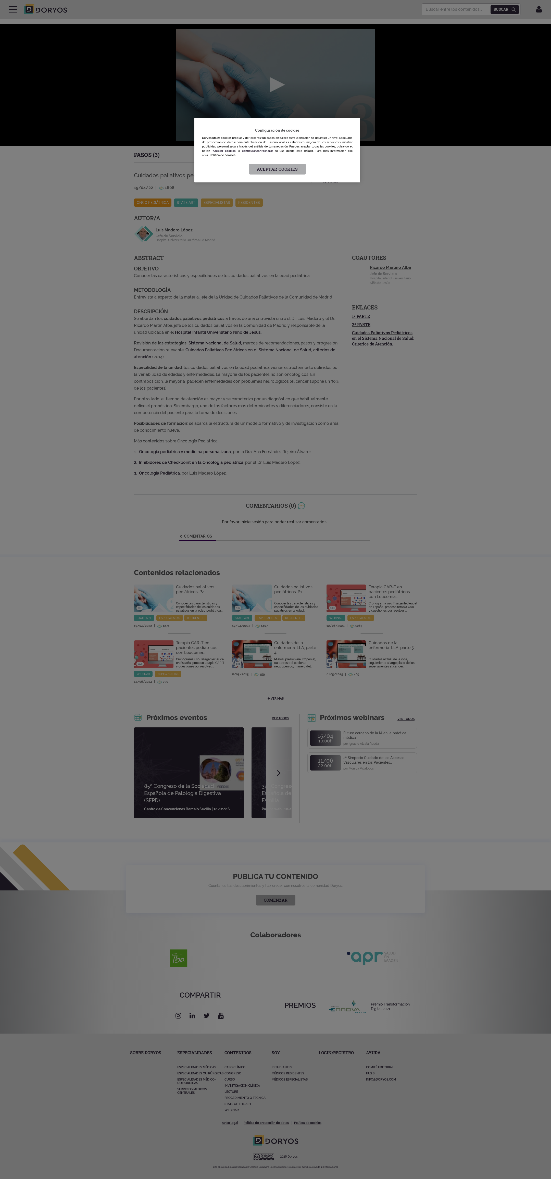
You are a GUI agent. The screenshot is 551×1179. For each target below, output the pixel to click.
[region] (277, 150)
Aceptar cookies (277, 169)
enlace (308, 151)
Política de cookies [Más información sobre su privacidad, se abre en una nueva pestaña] (222, 155)
